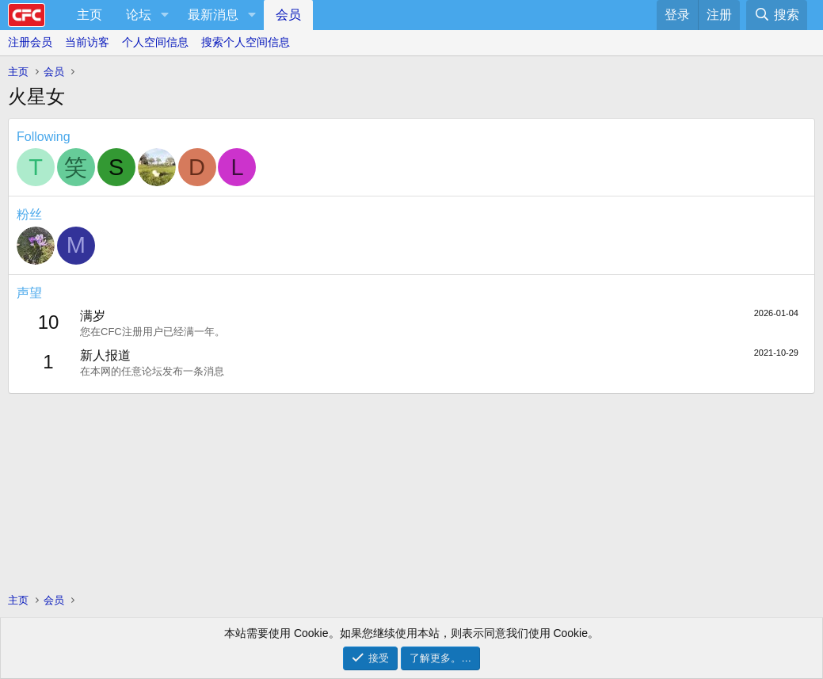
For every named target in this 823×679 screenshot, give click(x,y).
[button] (164, 15)
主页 (89, 14)
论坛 (138, 14)
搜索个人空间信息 (245, 42)
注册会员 (30, 42)
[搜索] (776, 15)
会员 (288, 14)
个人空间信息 (155, 42)
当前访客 (87, 42)
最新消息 (213, 14)
